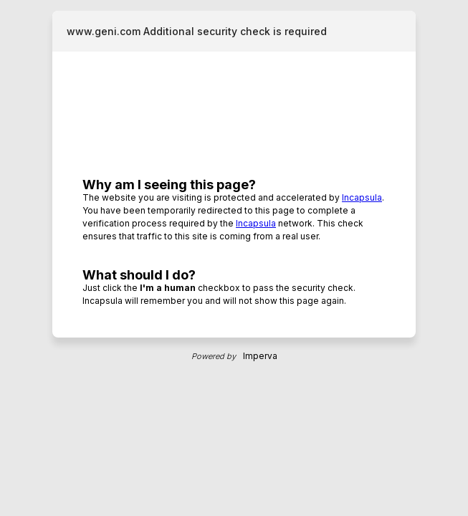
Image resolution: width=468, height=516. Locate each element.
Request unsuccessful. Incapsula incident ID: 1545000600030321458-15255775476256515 (234, 258)
